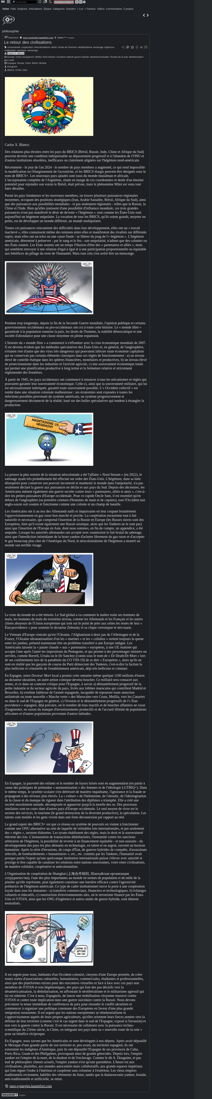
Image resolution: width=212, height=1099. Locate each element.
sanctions (21, 50)
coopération (27, 47)
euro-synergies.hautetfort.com (38, 37)
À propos (128, 8)
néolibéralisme (85, 47)
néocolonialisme (42, 47)
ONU (24, 70)
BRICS (10, 70)
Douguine (12, 66)
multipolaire (10, 50)
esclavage (98, 47)
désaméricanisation (99, 57)
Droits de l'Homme (67, 47)
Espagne (11, 63)
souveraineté (13, 47)
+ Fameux (90, 8)
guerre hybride (81, 57)
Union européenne (25, 57)
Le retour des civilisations (28, 42)
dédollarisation (136, 57)
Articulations (35, 8)
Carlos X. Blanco (15, 53)
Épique (47, 8)
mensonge (32, 50)
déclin (54, 47)
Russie (20, 63)
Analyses (22, 8)
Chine (28, 63)
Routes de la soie (119, 57)
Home (5, 8)
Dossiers (71, 8)
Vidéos (101, 8)
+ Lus (80, 8)
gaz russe (9, 60)
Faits (13, 8)
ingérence (109, 47)
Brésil (35, 63)
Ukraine (42, 63)
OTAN (18, 70)
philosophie (10, 31)
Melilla (38, 57)
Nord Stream (49, 57)
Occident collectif (64, 57)
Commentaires (114, 8)
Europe (11, 57)
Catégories (59, 8)
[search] (24, 2)
